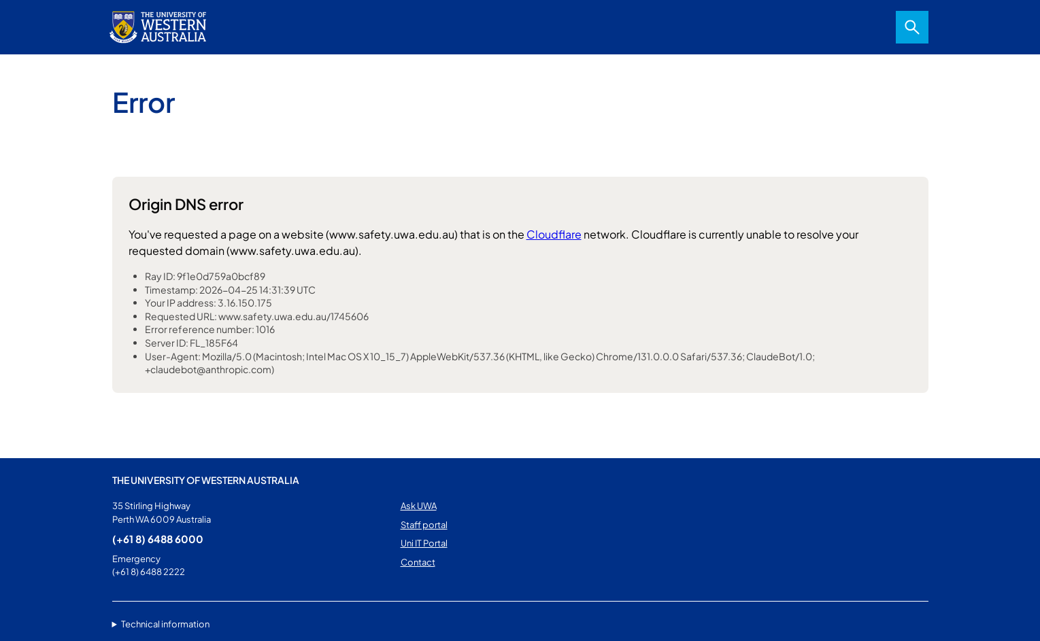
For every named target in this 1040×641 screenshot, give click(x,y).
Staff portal (424, 524)
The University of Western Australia (205, 480)
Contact (418, 562)
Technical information (165, 624)
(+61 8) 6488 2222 (148, 571)
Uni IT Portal (424, 543)
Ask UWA (419, 505)
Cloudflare (554, 234)
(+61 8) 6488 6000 (157, 538)
